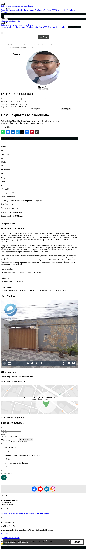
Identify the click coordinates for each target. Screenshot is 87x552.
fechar (5, 19)
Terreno (31, 6)
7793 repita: (5, 442)
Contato (4, 12)
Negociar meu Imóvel (26, 516)
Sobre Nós (4, 10)
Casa (25, 6)
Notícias (12, 10)
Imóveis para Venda (9, 516)
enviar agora (69, 110)
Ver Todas (43, 37)
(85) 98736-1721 (74, 27)
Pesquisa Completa (42, 516)
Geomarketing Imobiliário (65, 10)
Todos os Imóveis (7, 6)
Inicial (3, 21)
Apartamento (19, 6)
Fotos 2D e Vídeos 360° (47, 10)
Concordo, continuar (76, 541)
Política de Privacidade (22, 542)
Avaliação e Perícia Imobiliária (26, 10)
